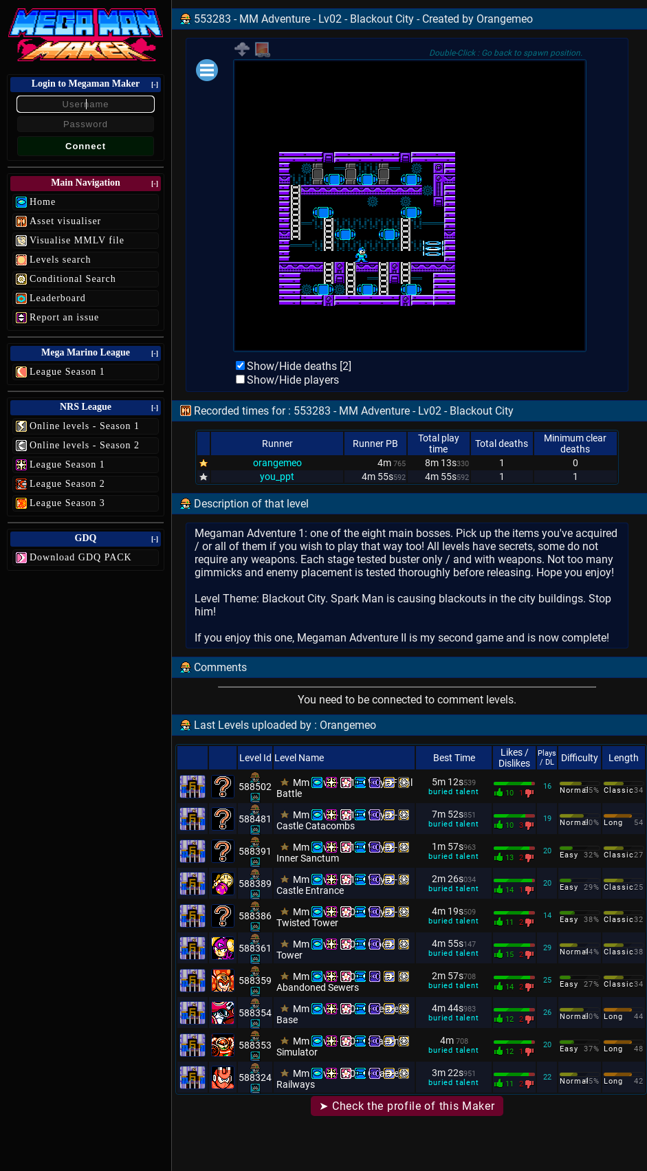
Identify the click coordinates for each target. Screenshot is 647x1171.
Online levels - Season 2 (85, 445)
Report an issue (64, 317)
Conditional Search (73, 279)
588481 (255, 818)
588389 (255, 883)
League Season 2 (67, 484)
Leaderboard (58, 298)
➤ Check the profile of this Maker (406, 1106)
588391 (255, 851)
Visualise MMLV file (77, 240)
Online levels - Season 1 (85, 426)
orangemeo (277, 462)
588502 (255, 786)
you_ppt (277, 476)
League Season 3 (67, 503)
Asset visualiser (65, 221)
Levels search (60, 259)
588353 (255, 1045)
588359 (255, 980)
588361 (255, 948)
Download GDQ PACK (81, 557)
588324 (255, 1077)
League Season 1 (67, 371)
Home (43, 202)
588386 (255, 915)
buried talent (453, 791)
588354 (255, 1012)
